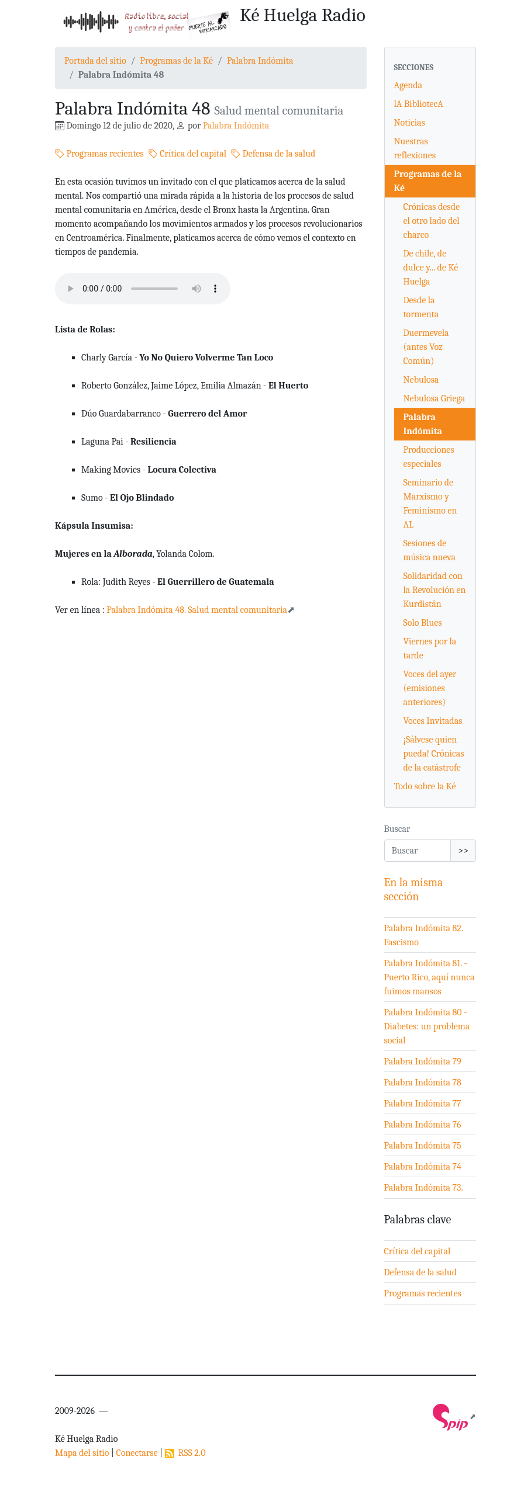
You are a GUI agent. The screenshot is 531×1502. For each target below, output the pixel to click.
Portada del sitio (95, 60)
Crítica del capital (187, 153)
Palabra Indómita (260, 60)
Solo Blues (423, 623)
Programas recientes (99, 153)
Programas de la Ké (176, 60)
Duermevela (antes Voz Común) (426, 347)
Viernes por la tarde (430, 648)
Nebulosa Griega (435, 398)
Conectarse (136, 1453)
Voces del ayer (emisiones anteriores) (430, 688)
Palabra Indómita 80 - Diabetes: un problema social (427, 1026)
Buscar (397, 829)
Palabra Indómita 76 (422, 1124)
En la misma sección (413, 889)
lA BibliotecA (418, 104)
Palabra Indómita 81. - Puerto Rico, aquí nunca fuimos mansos (429, 977)
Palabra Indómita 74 (423, 1166)
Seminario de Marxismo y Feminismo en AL (430, 503)
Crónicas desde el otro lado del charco (432, 221)
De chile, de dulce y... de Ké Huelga (431, 267)
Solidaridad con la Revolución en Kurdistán (435, 590)
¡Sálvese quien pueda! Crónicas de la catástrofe (434, 753)
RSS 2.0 (185, 1453)
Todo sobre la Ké (425, 786)
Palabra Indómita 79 (422, 1061)
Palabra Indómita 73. (423, 1187)
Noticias (409, 122)
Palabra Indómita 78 (422, 1082)
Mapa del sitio (82, 1453)
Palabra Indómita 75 (422, 1145)
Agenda (408, 85)
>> (463, 850)
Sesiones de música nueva (430, 550)
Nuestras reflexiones (415, 148)
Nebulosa (421, 379)
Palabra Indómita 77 (422, 1103)
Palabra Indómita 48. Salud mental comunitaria (196, 610)
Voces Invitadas (433, 721)
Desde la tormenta (421, 307)
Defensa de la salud (273, 153)
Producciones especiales (429, 457)
